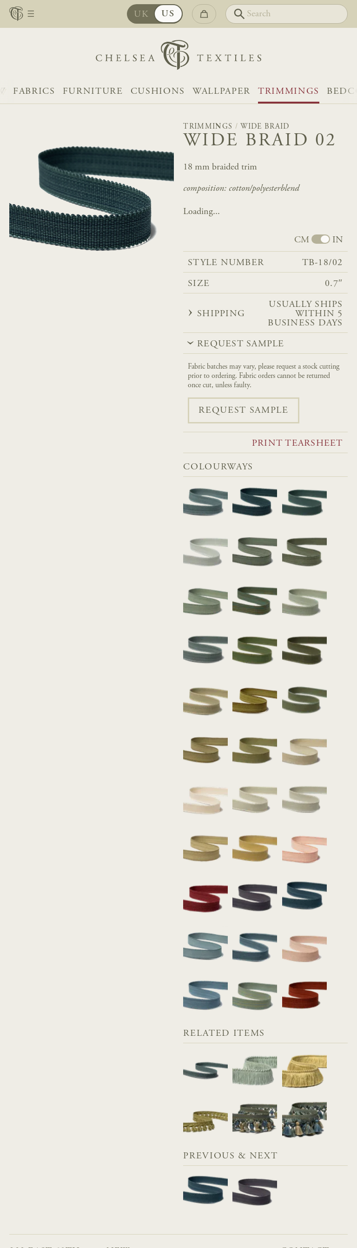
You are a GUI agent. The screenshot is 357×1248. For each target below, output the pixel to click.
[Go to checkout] (204, 14)
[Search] (286, 14)
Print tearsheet (297, 443)
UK (148, 14)
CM (301, 240)
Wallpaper (221, 91)
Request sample (243, 410)
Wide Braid (264, 126)
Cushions (158, 91)
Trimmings (288, 91)
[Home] (178, 57)
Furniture (93, 91)
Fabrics (34, 91)
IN (337, 240)
